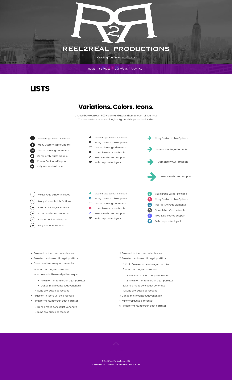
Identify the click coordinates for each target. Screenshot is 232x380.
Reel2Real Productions (114, 361)
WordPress (108, 364)
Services (104, 68)
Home (91, 68)
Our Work (121, 68)
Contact (138, 68)
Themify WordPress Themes (127, 364)
